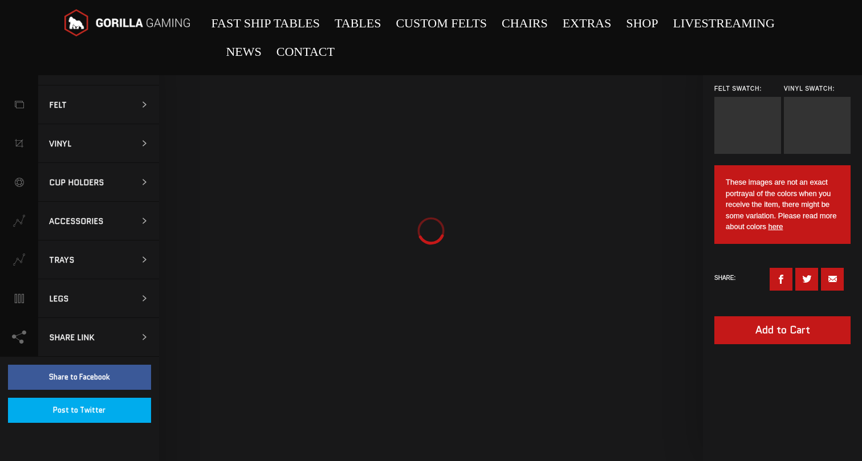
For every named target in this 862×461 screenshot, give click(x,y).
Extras (587, 23)
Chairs (525, 23)
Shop (642, 23)
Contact (306, 51)
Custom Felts (441, 23)
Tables (358, 23)
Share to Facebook (79, 377)
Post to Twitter (79, 410)
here (775, 226)
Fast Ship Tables (265, 23)
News (243, 51)
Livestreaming (723, 23)
